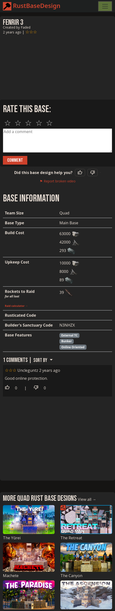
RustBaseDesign (31, 6)
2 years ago (12, 32)
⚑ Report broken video (58, 181)
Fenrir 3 (13, 22)
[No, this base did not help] (92, 172)
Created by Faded (16, 27)
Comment (15, 160)
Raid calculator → (16, 306)
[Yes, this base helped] (80, 172)
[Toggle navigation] (105, 6)
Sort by (40, 360)
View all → (87, 499)
